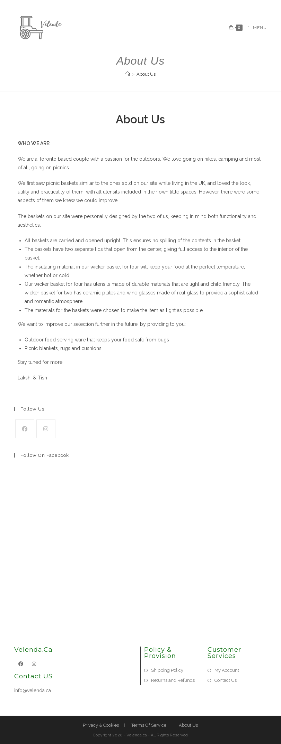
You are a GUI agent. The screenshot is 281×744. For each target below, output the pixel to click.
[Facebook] (24, 428)
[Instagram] (45, 428)
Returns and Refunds (173, 680)
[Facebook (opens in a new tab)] (137, 6)
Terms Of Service (148, 725)
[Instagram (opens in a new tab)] (145, 6)
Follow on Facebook (44, 455)
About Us (146, 74)
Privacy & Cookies (101, 725)
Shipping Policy (167, 670)
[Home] (127, 74)
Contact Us (225, 680)
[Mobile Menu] (255, 27)
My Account (226, 670)
